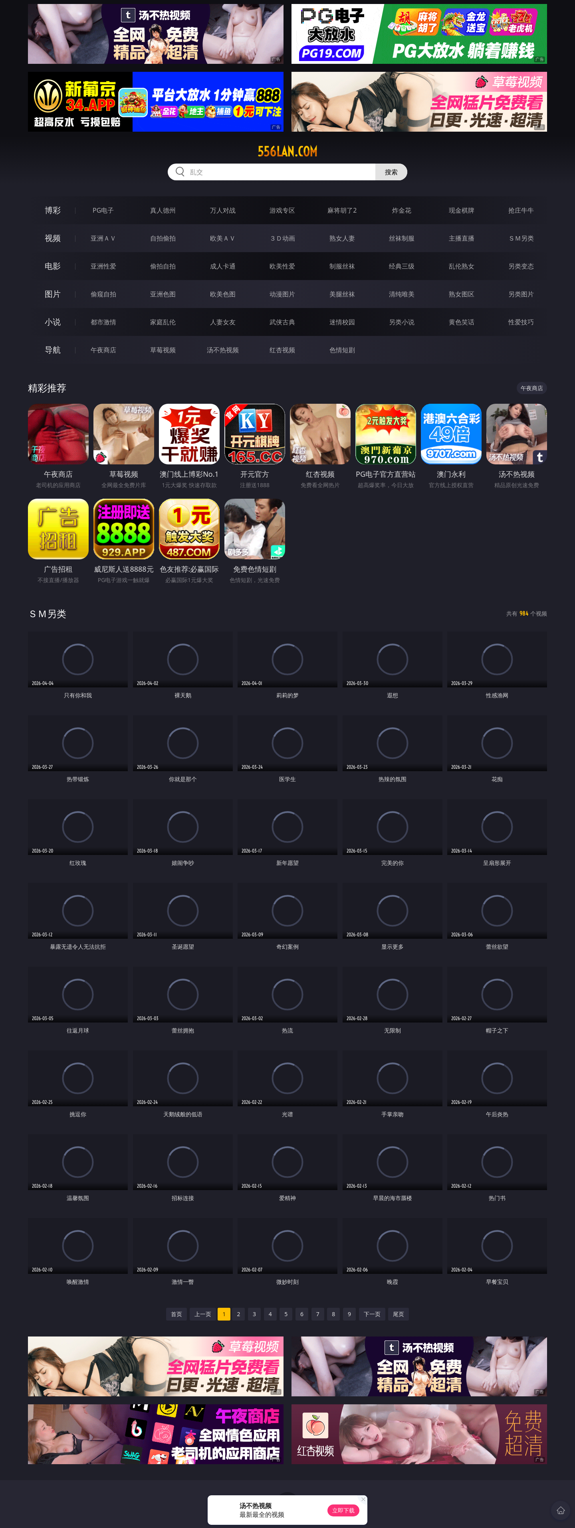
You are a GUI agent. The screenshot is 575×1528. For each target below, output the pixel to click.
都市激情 (103, 322)
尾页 (398, 1314)
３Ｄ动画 (282, 238)
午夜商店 (103, 349)
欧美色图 (223, 294)
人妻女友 (223, 322)
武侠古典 (282, 322)
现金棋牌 (461, 210)
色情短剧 (342, 349)
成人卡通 (223, 266)
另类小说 (401, 322)
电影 (53, 266)
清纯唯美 (401, 294)
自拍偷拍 (163, 238)
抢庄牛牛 (521, 210)
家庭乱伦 (163, 322)
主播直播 (461, 238)
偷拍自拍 (163, 266)
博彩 (53, 210)
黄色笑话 (461, 322)
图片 (53, 293)
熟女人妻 (342, 238)
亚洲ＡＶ (103, 238)
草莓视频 (163, 349)
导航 (53, 349)
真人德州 (163, 210)
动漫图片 (282, 294)
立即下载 (343, 1510)
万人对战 (223, 210)
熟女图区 (461, 294)
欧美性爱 (282, 266)
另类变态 (521, 266)
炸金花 (401, 210)
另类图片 (521, 294)
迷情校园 (342, 322)
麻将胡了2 (342, 210)
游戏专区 (282, 210)
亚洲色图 (163, 294)
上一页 (202, 1314)
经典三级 (401, 266)
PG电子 (103, 210)
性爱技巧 (521, 322)
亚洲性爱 (103, 266)
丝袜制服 (401, 238)
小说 (53, 321)
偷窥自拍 (103, 294)
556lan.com (287, 152)
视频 (53, 238)
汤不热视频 (223, 349)
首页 (176, 1314)
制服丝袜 (342, 266)
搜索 (391, 172)
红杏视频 (282, 349)
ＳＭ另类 (521, 238)
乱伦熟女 (461, 266)
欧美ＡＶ (223, 238)
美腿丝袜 (342, 294)
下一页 (372, 1314)
